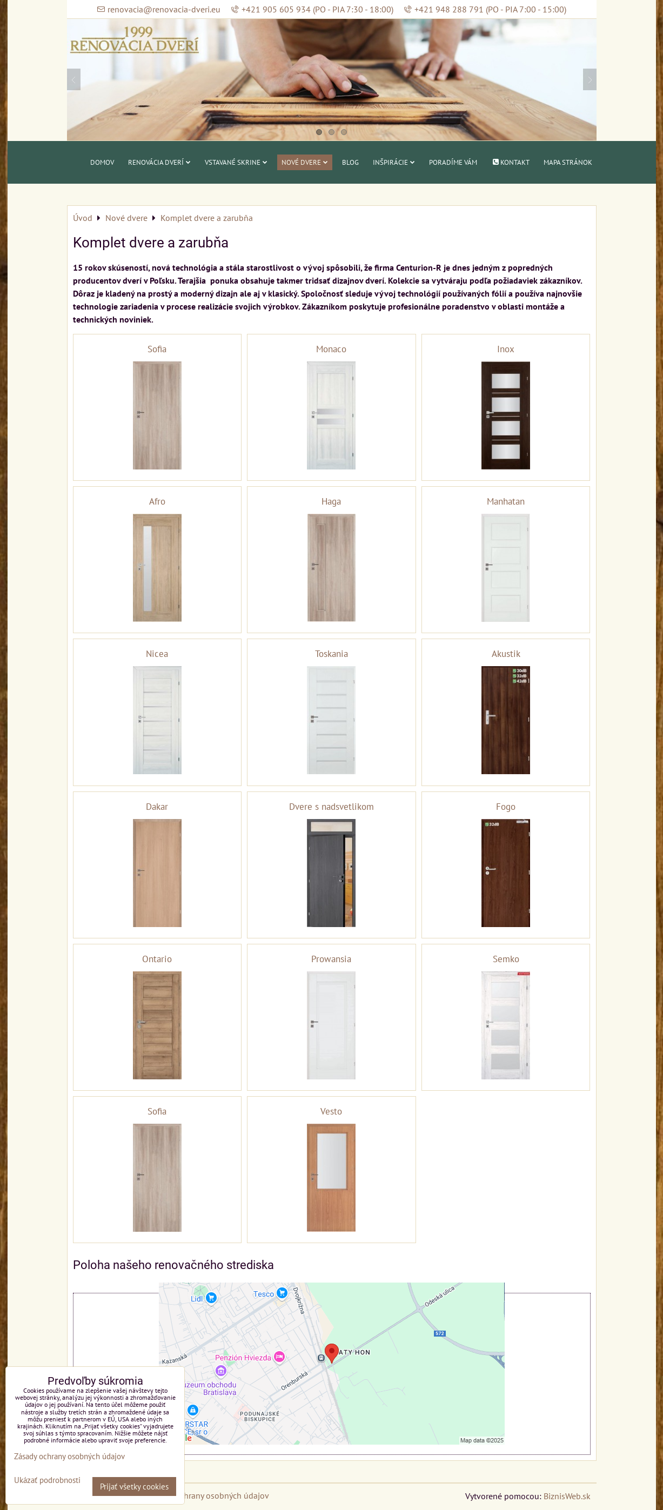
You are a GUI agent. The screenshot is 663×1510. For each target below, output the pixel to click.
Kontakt (510, 162)
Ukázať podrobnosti (47, 1480)
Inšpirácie (394, 162)
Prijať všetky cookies (134, 1486)
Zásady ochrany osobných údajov (208, 1495)
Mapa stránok (568, 162)
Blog (350, 162)
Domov (102, 162)
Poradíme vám (453, 162)
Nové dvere (305, 162)
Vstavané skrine (236, 162)
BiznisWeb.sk (567, 1496)
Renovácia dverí (159, 162)
